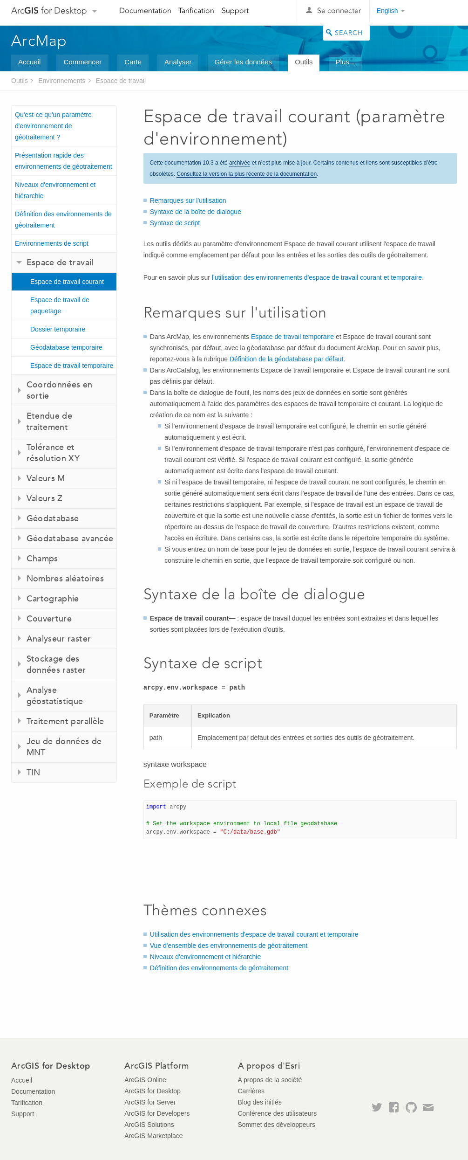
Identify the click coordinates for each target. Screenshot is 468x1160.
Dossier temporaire (57, 329)
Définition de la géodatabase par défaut (286, 359)
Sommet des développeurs (277, 1124)
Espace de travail (121, 80)
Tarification (196, 10)
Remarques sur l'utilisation (188, 200)
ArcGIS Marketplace (153, 1135)
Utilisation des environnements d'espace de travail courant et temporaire (254, 934)
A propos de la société (270, 1080)
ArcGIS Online (145, 1080)
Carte (133, 62)
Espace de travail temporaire (71, 365)
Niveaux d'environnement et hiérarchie (55, 190)
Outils (303, 62)
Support (235, 10)
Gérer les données (243, 62)
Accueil (29, 62)
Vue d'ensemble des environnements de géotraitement (228, 945)
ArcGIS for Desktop (152, 1091)
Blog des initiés (260, 1102)
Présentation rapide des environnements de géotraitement (63, 161)
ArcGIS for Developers (157, 1113)
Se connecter (339, 10)
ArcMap (39, 40)
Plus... (345, 62)
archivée (239, 162)
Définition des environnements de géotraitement (63, 219)
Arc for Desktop (49, 10)
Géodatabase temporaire (66, 347)
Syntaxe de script (175, 223)
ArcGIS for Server (150, 1102)
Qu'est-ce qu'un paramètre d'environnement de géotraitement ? (53, 126)
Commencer (82, 62)
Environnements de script (51, 243)
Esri (437, 11)
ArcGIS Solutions (149, 1124)
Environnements (61, 80)
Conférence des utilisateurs (277, 1113)
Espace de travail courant (67, 281)
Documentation (145, 10)
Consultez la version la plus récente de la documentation (246, 174)
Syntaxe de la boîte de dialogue (195, 211)
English (387, 10)
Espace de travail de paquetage (59, 305)
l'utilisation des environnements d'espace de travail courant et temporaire (317, 277)
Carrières (251, 1091)
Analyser (177, 62)
